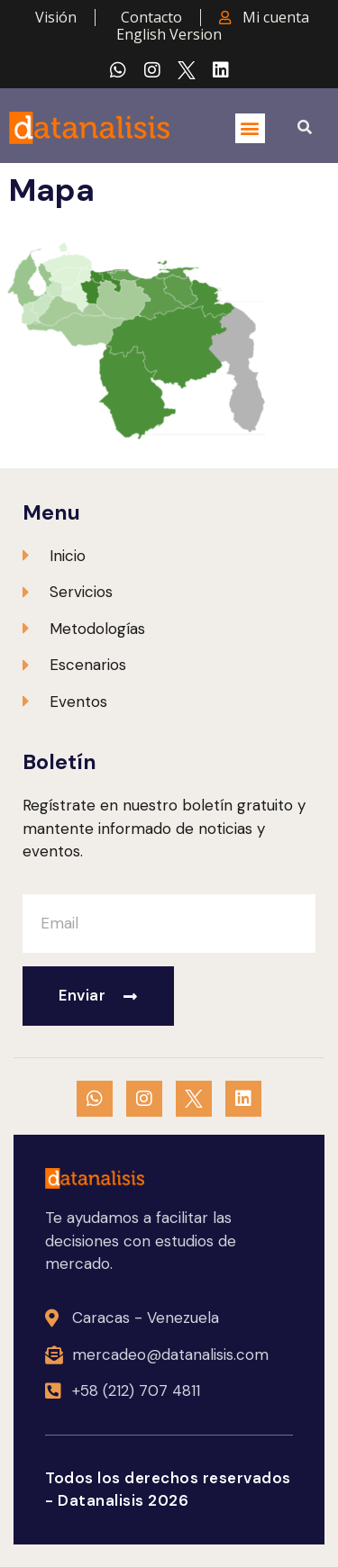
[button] (250, 128)
